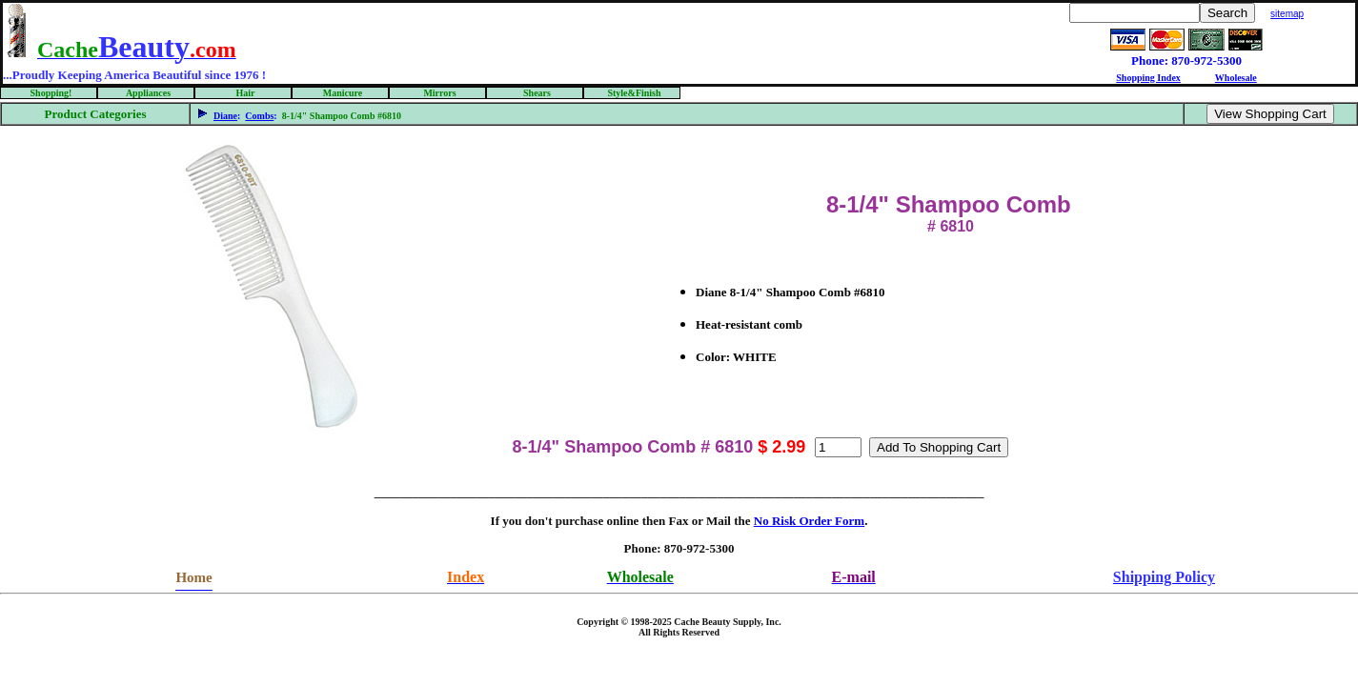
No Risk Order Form (809, 521)
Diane (225, 116)
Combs (259, 116)
